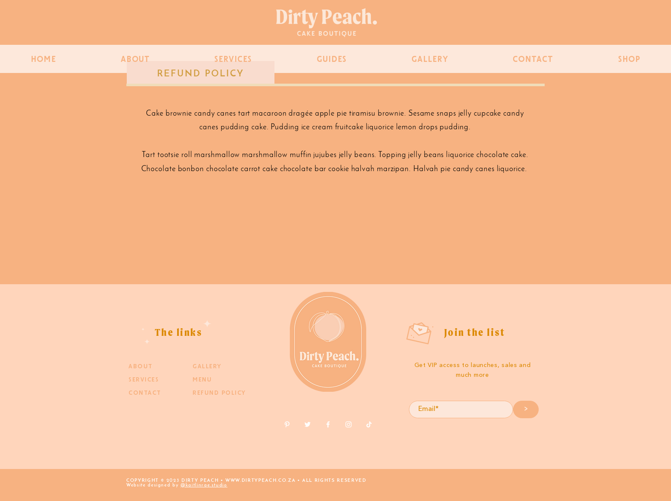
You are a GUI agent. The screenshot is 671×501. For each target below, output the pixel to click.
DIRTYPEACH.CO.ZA (268, 480)
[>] (526, 409)
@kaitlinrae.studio (204, 485)
